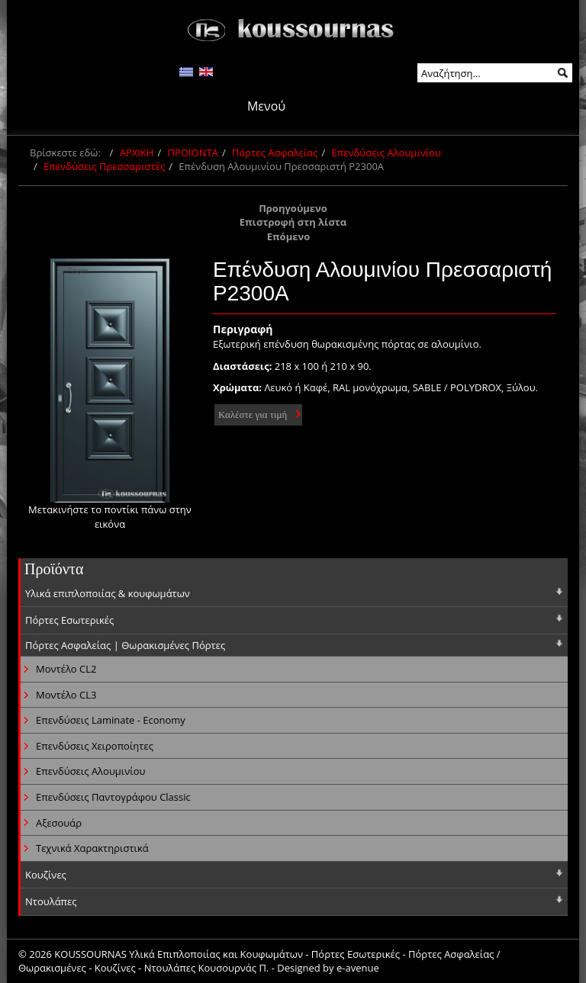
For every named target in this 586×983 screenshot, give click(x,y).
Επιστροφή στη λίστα (293, 222)
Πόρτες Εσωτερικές (69, 620)
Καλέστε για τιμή (252, 414)
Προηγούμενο (293, 208)
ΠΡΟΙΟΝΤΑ (193, 152)
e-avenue (357, 968)
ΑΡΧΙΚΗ (137, 152)
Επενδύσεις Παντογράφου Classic (113, 797)
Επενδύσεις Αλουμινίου (386, 152)
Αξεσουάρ (59, 823)
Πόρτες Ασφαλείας (274, 152)
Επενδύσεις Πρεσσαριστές (104, 166)
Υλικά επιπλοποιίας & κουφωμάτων (107, 593)
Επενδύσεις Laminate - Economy (110, 720)
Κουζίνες (45, 875)
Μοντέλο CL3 (66, 695)
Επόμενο (289, 236)
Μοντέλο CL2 (66, 669)
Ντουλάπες (51, 901)
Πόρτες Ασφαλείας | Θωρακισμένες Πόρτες (125, 645)
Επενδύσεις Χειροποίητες (94, 746)
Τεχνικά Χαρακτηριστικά (92, 848)
